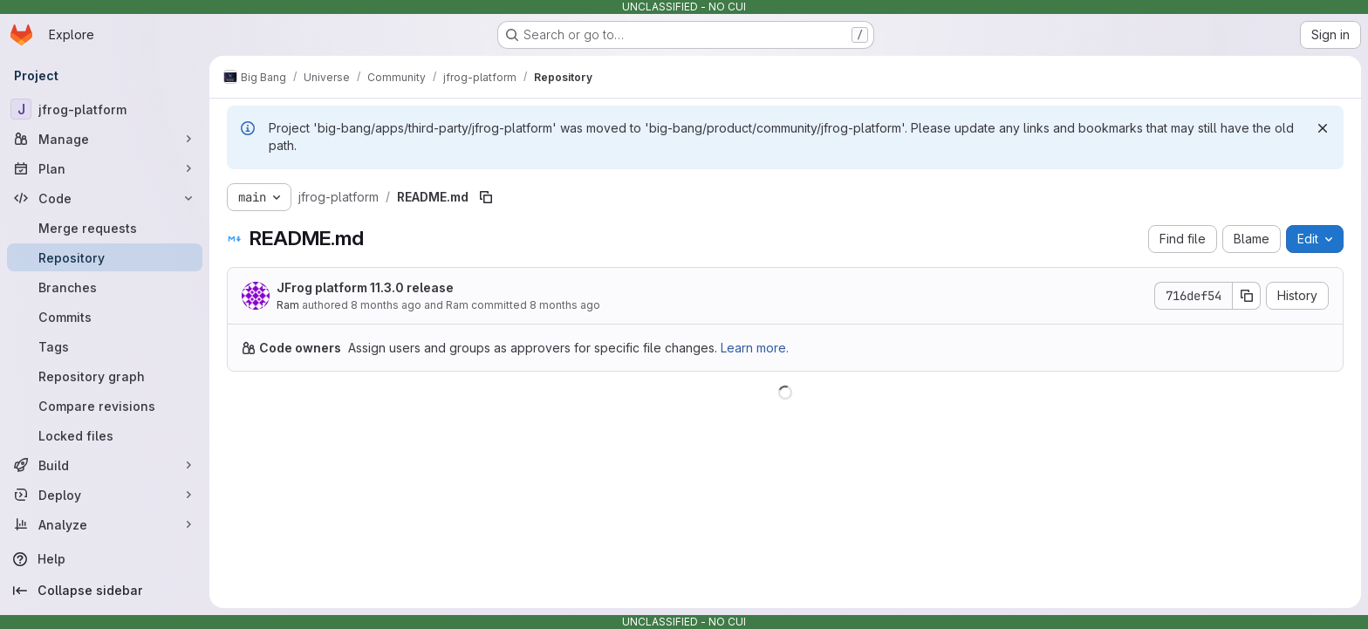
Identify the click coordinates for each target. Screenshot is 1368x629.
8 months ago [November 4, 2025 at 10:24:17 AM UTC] (565, 304)
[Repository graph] (104, 376)
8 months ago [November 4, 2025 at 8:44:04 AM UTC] (386, 304)
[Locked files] (104, 435)
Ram (288, 304)
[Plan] (104, 168)
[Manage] (104, 139)
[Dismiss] (1322, 128)
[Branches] (104, 287)
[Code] (104, 198)
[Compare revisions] (104, 406)
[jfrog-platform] (104, 109)
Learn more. (755, 347)
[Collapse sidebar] (104, 591)
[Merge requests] (104, 228)
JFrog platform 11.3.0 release (365, 287)
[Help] (104, 559)
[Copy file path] (486, 197)
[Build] (104, 465)
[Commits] (104, 317)
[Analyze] (104, 524)
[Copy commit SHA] (1247, 296)
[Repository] (104, 257)
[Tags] (104, 346)
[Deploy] (104, 495)
